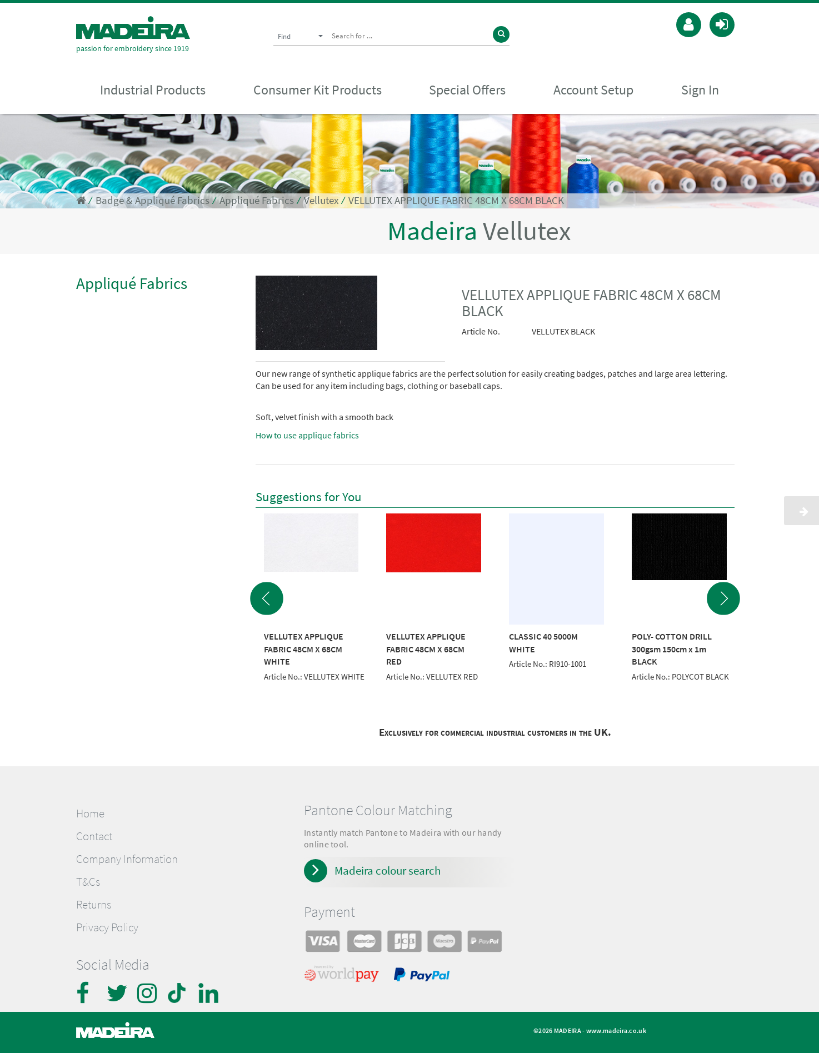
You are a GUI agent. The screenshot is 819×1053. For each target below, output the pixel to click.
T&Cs (88, 882)
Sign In (700, 89)
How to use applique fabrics (307, 435)
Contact (94, 836)
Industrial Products (153, 89)
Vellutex (321, 200)
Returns (93, 904)
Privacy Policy (107, 927)
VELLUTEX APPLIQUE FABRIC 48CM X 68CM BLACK (456, 200)
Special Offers (467, 89)
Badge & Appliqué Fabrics (152, 200)
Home (90, 813)
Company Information (127, 859)
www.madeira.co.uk (616, 1030)
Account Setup (593, 89)
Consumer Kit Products (317, 89)
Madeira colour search (387, 870)
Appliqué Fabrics (256, 200)
